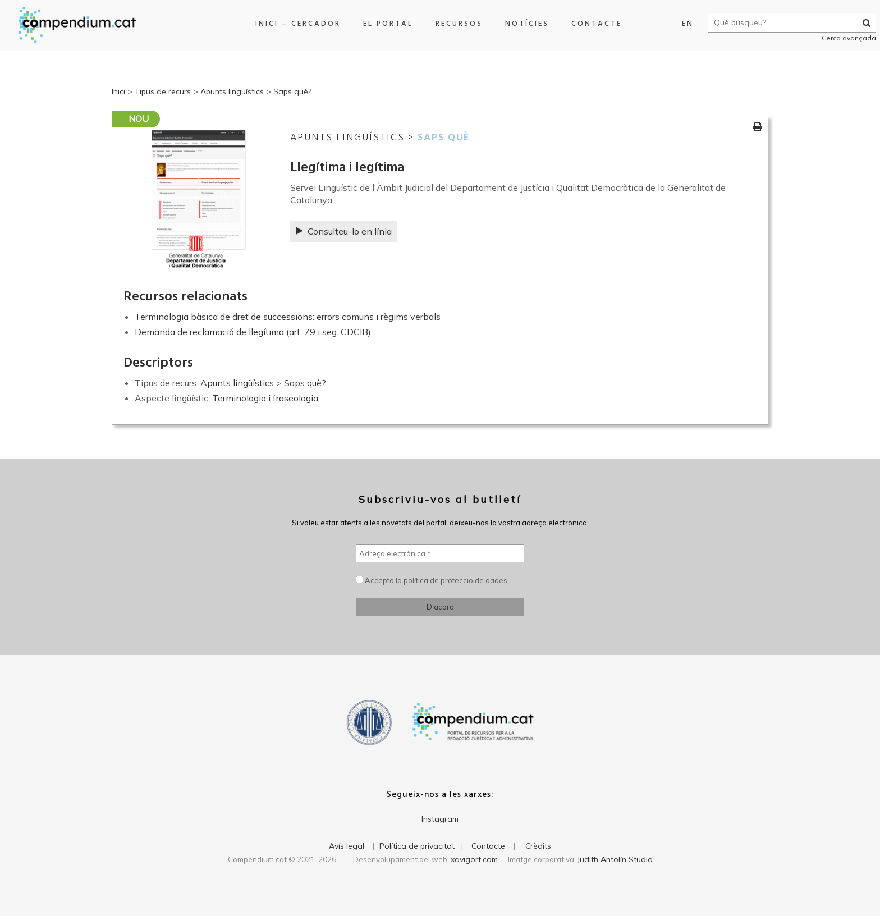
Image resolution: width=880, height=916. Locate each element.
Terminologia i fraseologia (265, 398)
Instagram (440, 819)
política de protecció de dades (455, 580)
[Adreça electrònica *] (440, 553)
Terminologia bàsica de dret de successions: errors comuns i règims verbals (288, 316)
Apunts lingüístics (232, 91)
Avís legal (346, 846)
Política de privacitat (417, 846)
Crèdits (538, 846)
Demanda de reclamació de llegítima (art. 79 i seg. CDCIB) (253, 331)
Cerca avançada (836, 38)
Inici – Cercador (293, 24)
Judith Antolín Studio (615, 859)
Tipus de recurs (163, 91)
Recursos (454, 24)
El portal (384, 24)
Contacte (592, 24)
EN (675, 24)
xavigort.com (474, 859)
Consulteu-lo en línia (344, 231)
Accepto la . (432, 580)
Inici (118, 91)
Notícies (522, 24)
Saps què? (292, 91)
